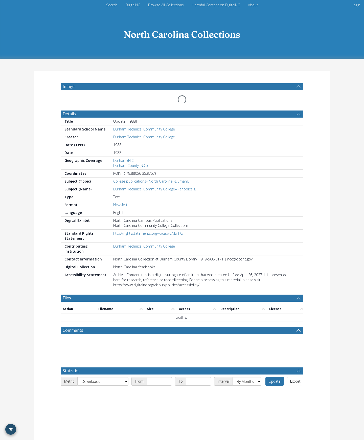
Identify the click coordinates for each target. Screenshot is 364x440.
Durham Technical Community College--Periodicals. (154, 176)
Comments (73, 300)
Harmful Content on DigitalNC (216, 5)
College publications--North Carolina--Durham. (151, 169)
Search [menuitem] (111, 5)
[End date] (198, 351)
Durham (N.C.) (124, 148)
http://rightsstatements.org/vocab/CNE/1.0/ (148, 221)
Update (275, 350)
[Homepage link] (182, 33)
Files (67, 286)
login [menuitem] (356, 5)
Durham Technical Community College (144, 117)
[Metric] (102, 351)
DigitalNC (132, 5)
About (253, 5)
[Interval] (247, 351)
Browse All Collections (166, 5)
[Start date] (159, 351)
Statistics (71, 340)
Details (69, 101)
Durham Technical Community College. (144, 124)
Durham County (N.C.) (130, 153)
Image (69, 86)
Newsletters (122, 192)
